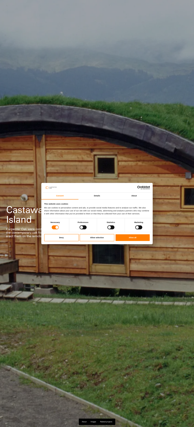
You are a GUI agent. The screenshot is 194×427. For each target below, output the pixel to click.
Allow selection (97, 238)
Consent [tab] (60, 196)
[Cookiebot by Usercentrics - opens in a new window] (139, 187)
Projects (29, 5)
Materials (53, 5)
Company (65, 5)
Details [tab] (97, 196)
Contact (183, 5)
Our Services (41, 5)
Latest (75, 5)
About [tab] (134, 196)
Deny (61, 238)
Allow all (132, 238)
